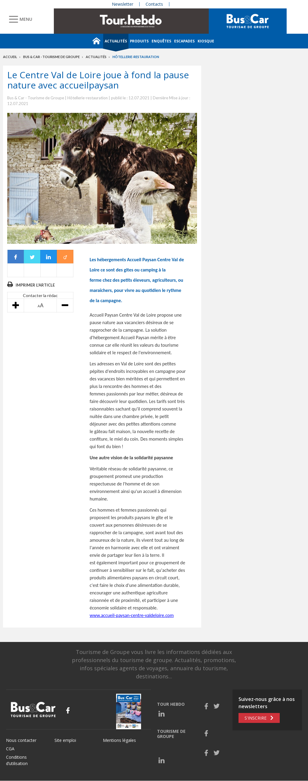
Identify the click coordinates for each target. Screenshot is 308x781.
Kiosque (206, 41)
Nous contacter (21, 740)
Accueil (10, 57)
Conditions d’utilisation (17, 760)
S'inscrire (255, 718)
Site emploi (65, 740)
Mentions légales (119, 740)
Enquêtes (161, 41)
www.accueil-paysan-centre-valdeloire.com (132, 615)
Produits (139, 41)
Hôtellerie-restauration (135, 57)
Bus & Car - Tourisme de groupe (51, 57)
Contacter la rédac (40, 295)
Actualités (116, 41)
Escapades (184, 41)
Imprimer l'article (35, 285)
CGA (10, 749)
